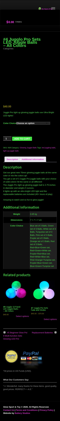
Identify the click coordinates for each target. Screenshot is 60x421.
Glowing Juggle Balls (28, 148)
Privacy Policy (47, 410)
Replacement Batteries (44, 332)
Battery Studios (22, 413)
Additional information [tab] (33, 159)
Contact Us (8, 410)
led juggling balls (48, 148)
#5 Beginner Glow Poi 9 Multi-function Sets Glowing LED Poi (15, 335)
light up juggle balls (11, 151)
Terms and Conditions (27, 410)
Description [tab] (12, 159)
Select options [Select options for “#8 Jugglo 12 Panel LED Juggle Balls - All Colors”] (22, 316)
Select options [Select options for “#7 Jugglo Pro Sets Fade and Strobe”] (50, 319)
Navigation (53, 9)
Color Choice (9, 123)
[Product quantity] (7, 139)
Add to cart (22, 138)
